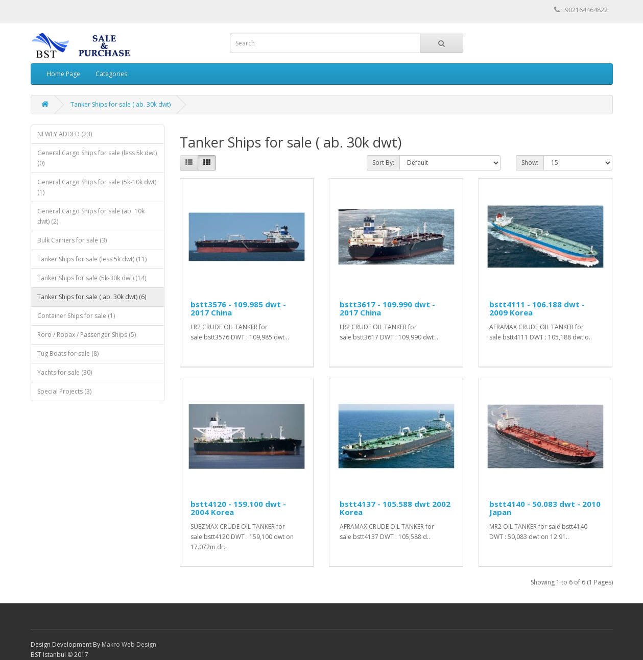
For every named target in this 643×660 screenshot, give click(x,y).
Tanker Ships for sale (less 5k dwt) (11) (92, 259)
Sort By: (383, 162)
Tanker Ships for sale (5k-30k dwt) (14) (91, 278)
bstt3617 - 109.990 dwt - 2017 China (387, 308)
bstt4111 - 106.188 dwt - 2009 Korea (537, 308)
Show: (529, 162)
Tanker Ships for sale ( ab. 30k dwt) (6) (91, 296)
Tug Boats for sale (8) (68, 353)
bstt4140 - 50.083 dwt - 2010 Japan (545, 508)
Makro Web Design (129, 644)
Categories (111, 73)
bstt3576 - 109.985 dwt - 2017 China (238, 308)
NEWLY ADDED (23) (64, 134)
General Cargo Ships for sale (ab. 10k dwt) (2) (91, 216)
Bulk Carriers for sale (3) (72, 240)
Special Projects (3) (64, 391)
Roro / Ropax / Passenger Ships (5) (86, 334)
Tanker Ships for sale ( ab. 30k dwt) (120, 104)
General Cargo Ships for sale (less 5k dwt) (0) (97, 158)
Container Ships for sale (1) (76, 315)
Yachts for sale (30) (64, 372)
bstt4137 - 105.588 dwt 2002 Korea (395, 508)
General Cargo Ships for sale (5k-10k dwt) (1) (96, 187)
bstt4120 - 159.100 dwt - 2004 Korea (238, 508)
